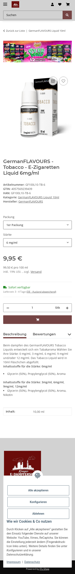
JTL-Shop (44, 569)
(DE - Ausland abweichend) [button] (41, 291)
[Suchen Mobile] (33, 15)
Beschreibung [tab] (14, 334)
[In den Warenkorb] (6, 71)
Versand (36, 272)
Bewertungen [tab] (44, 334)
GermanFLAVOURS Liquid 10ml (38, 197)
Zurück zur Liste (15, 30)
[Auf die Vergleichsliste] (53, 81)
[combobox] (37, 225)
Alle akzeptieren (38, 490)
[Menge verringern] (7, 308)
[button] (52, 4)
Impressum (14, 562)
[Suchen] (67, 15)
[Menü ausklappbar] (5, 2)
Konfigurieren (38, 502)
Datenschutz (32, 562)
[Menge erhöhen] (67, 308)
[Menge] (32, 308)
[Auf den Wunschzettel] (63, 81)
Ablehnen (38, 513)
